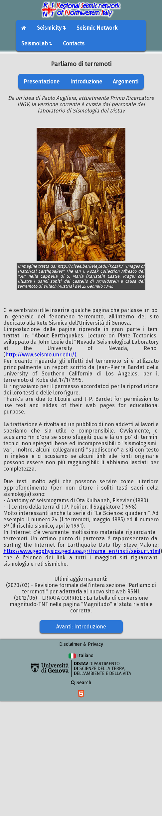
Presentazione (42, 81)
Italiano (81, 655)
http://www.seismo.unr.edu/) (40, 354)
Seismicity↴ (51, 28)
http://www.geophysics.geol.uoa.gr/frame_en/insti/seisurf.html (81, 551)
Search (81, 683)
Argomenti (125, 81)
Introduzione (86, 81)
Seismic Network (97, 28)
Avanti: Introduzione (81, 626)
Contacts (73, 43)
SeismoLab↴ (36, 43)
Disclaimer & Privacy (81, 644)
